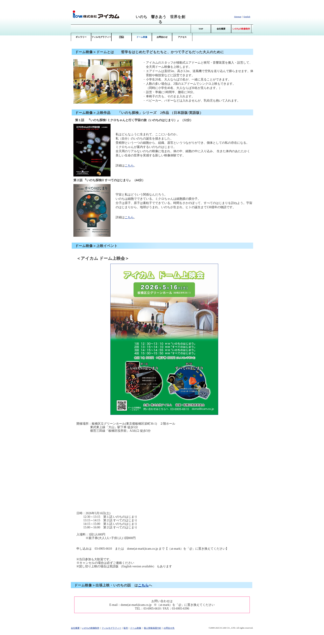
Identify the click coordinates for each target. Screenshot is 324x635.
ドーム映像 (135, 628)
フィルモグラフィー (101, 37)
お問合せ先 (169, 628)
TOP (201, 28)
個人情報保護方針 (152, 628)
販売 (126, 628)
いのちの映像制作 (90, 628)
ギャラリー (81, 37)
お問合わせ (162, 37)
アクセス (182, 37)
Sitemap (237, 16)
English (247, 16)
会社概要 (221, 28)
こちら (129, 165)
